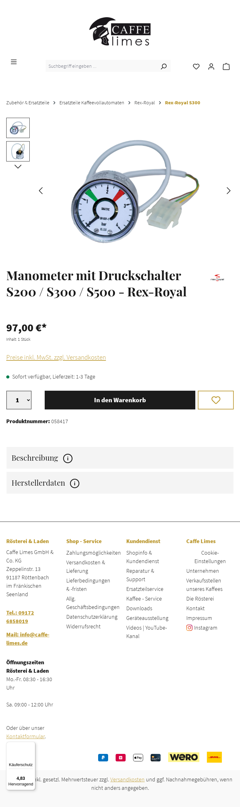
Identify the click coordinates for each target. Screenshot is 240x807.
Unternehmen (202, 570)
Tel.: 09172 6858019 (20, 617)
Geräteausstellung (147, 617)
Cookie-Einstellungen (210, 557)
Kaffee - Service (144, 598)
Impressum (199, 617)
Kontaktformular (25, 736)
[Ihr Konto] (211, 66)
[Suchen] (163, 66)
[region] (120, 190)
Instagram (206, 627)
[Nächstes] (228, 190)
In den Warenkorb (120, 400)
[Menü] (13, 61)
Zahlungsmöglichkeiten (93, 552)
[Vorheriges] (40, 190)
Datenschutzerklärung (92, 616)
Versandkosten (127, 779)
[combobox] (101, 66)
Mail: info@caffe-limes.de (27, 638)
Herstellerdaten (45, 482)
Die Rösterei (200, 598)
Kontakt (195, 608)
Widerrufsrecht (83, 626)
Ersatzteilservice (144, 588)
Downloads (139, 608)
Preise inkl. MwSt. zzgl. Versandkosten (56, 357)
